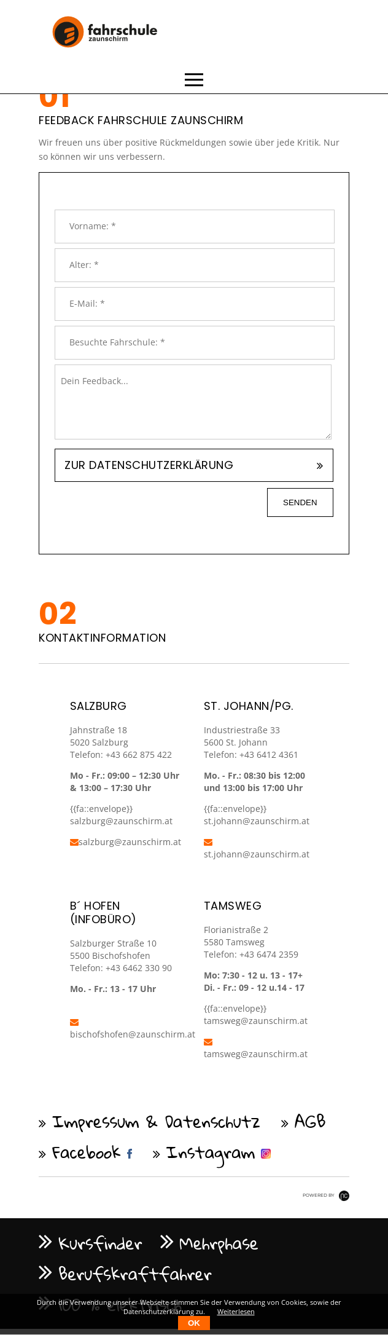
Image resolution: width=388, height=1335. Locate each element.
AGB (310, 1121)
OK (194, 1323)
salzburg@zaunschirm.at (125, 842)
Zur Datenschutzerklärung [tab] (148, 465)
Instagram (210, 1152)
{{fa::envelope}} (235, 808)
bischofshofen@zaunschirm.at (132, 1029)
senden (300, 502)
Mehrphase (219, 1243)
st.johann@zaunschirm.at (256, 821)
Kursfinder (100, 1243)
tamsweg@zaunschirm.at (256, 1020)
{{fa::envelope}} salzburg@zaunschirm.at (121, 815)
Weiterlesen (236, 1311)
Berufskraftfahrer (135, 1274)
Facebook (86, 1152)
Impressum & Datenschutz (156, 1121)
